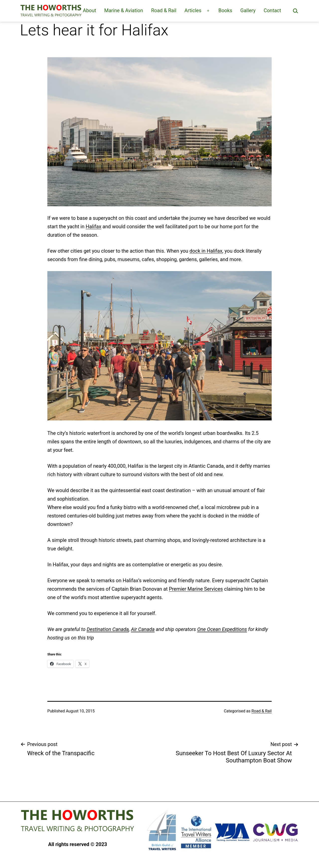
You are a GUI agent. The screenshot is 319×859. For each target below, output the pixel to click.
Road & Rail (163, 10)
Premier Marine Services (196, 589)
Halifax (93, 226)
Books (225, 10)
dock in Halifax (205, 251)
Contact (272, 10)
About (89, 10)
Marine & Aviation (123, 10)
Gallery (247, 10)
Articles (192, 10)
